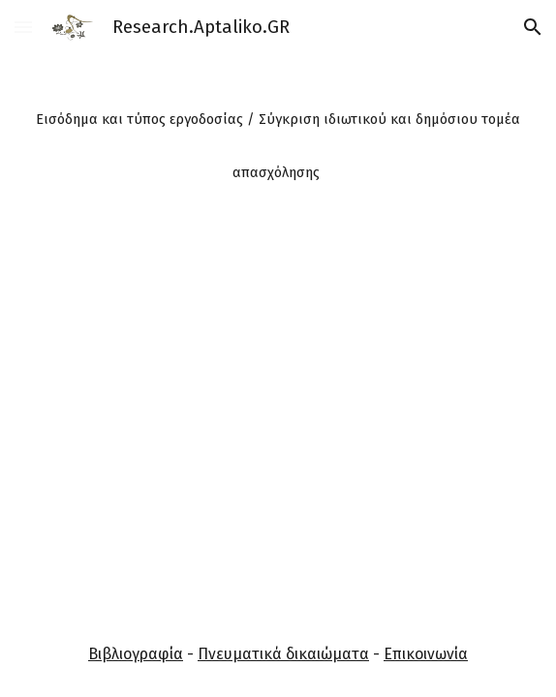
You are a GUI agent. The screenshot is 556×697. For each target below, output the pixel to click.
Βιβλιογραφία (135, 654)
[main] (278, 138)
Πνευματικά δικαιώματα (283, 654)
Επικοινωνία (426, 654)
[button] (23, 26)
